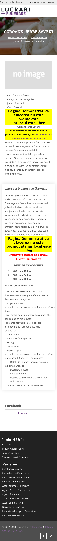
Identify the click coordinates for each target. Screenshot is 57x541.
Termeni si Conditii (12, 452)
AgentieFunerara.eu (12, 502)
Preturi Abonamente (13, 448)
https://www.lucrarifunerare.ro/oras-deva (30, 309)
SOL (21, 530)
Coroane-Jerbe (39, 37)
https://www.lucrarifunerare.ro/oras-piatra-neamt (30, 355)
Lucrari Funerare (17, 37)
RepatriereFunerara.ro (13, 515)
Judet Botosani (22, 41)
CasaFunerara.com (12, 469)
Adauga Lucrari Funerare (43, 2)
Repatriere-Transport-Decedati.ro (19, 511)
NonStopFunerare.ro (13, 506)
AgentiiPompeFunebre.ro (15, 498)
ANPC (15, 530)
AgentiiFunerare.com (13, 494)
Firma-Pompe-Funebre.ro (15, 473)
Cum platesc (8, 444)
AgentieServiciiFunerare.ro (16, 490)
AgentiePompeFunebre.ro (15, 485)
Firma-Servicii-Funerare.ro (16, 477)
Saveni (38, 41)
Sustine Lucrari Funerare (15, 457)
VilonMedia (36, 526)
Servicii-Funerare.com (13, 481)
